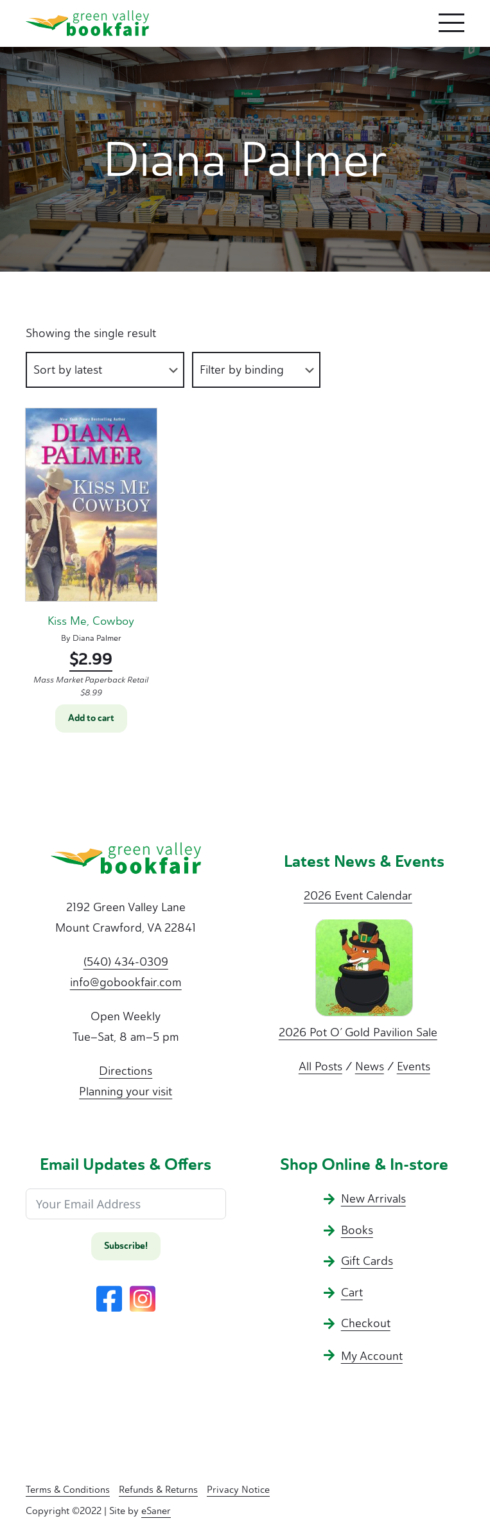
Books (357, 1230)
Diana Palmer (97, 638)
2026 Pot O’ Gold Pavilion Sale (358, 1032)
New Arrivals (373, 1199)
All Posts (320, 1066)
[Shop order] (105, 370)
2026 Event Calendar (358, 896)
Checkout (365, 1323)
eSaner (156, 1511)
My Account (372, 1356)
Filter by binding (242, 370)
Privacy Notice (238, 1489)
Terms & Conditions (68, 1489)
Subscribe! (126, 1246)
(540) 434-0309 (125, 962)
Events (413, 1066)
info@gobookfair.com (126, 982)
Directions (125, 1071)
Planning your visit (125, 1091)
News (369, 1066)
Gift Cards (367, 1261)
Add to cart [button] (91, 718)
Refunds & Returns (158, 1489)
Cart (352, 1292)
